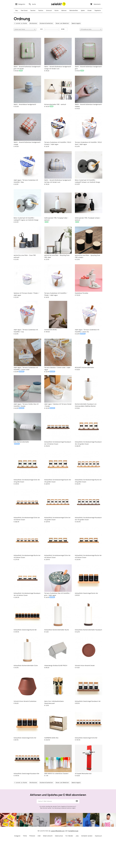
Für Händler (69, 836)
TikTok (25, 836)
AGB (39, 836)
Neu (16, 10)
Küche (56, 10)
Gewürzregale (76, 23)
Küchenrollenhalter (46, 23)
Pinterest (32, 836)
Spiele (83, 10)
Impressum (98, 836)
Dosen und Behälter (62, 23)
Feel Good (24, 10)
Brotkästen (33, 23)
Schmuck (49, 10)
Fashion (40, 10)
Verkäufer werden (86, 836)
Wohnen (64, 10)
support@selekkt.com (58, 831)
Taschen (32, 10)
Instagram (17, 836)
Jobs (77, 836)
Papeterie (98, 10)
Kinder (90, 10)
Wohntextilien (73, 10)
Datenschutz (59, 836)
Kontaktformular (73, 831)
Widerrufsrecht (47, 836)
